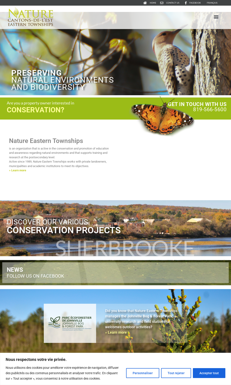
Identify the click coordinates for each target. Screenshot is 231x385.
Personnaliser (143, 373)
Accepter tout (209, 373)
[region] (115, 369)
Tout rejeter (176, 373)
